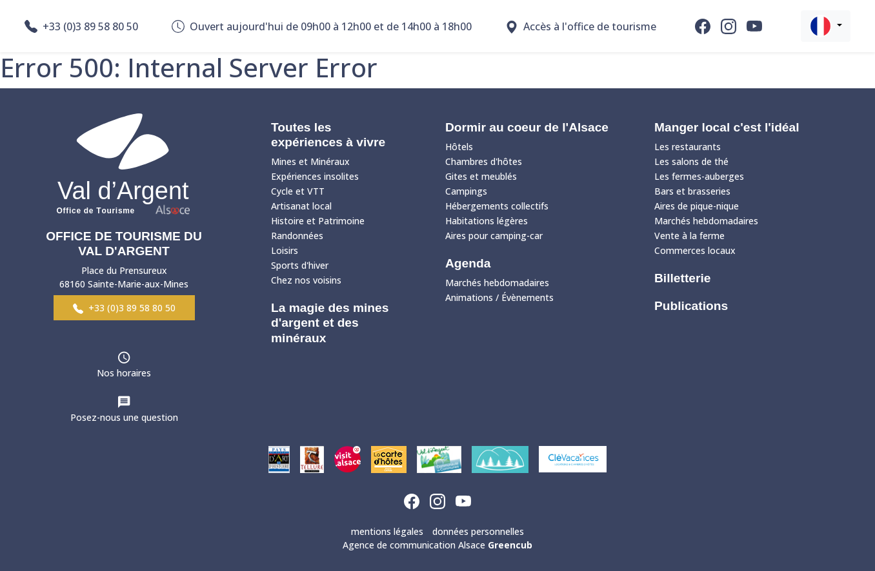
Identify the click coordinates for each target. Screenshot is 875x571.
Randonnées (297, 235)
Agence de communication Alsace (437, 545)
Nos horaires (124, 373)
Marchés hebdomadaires (497, 282)
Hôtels (459, 146)
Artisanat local (301, 206)
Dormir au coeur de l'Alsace (526, 127)
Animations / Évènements (499, 297)
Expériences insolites (315, 176)
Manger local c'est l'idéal (727, 127)
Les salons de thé (691, 161)
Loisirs (284, 250)
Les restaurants (687, 146)
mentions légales (387, 531)
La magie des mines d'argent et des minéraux (329, 322)
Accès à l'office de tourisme (580, 26)
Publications (691, 306)
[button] (825, 26)
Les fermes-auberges (699, 176)
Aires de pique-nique (696, 206)
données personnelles (478, 531)
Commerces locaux (695, 250)
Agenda (467, 263)
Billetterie (682, 278)
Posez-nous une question (124, 417)
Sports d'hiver (299, 265)
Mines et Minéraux (310, 161)
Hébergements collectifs (496, 206)
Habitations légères (486, 221)
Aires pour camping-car (494, 235)
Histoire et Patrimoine (318, 221)
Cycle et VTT (298, 191)
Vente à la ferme (689, 235)
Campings (466, 191)
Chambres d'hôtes (483, 161)
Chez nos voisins (306, 280)
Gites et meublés (481, 176)
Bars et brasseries (692, 191)
